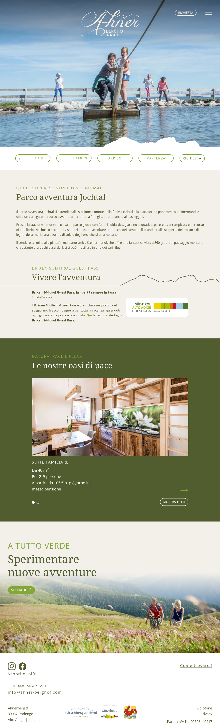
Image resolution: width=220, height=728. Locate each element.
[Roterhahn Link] (130, 714)
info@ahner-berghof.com (35, 692)
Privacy (206, 713)
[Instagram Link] (12, 666)
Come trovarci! (196, 665)
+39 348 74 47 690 (27, 686)
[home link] (110, 35)
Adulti (41, 158)
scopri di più (21, 590)
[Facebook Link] (22, 666)
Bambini (81, 158)
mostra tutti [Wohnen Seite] (174, 502)
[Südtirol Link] (109, 714)
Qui (89, 315)
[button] (33, 502)
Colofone (204, 708)
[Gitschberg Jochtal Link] (81, 714)
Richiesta (185, 13)
